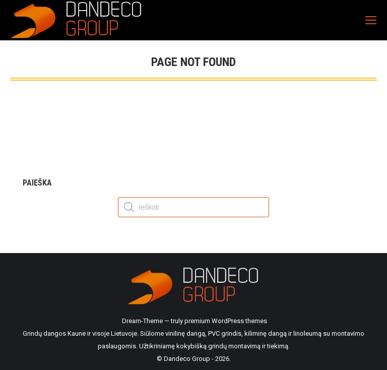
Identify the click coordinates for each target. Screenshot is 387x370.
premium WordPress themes (225, 321)
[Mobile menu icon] (371, 20)
